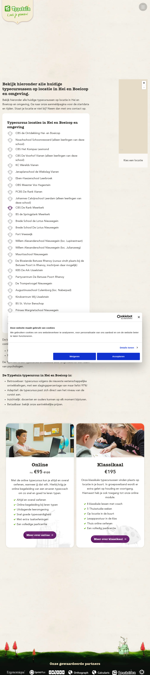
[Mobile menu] (143, 7)
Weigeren (75, 356)
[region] (133, 116)
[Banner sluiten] (139, 317)
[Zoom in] (144, 83)
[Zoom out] (144, 87)
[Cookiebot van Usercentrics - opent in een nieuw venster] (119, 317)
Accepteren (118, 356)
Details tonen (127, 347)
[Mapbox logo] (121, 151)
